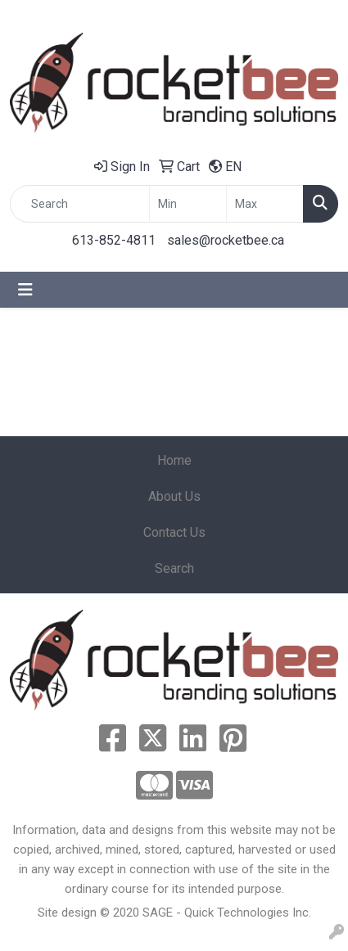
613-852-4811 (114, 240)
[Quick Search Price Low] (188, 204)
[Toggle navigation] (25, 289)
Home (174, 460)
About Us (174, 496)
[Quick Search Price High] (265, 204)
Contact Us (174, 532)
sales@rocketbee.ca (225, 240)
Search (174, 568)
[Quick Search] (80, 204)
